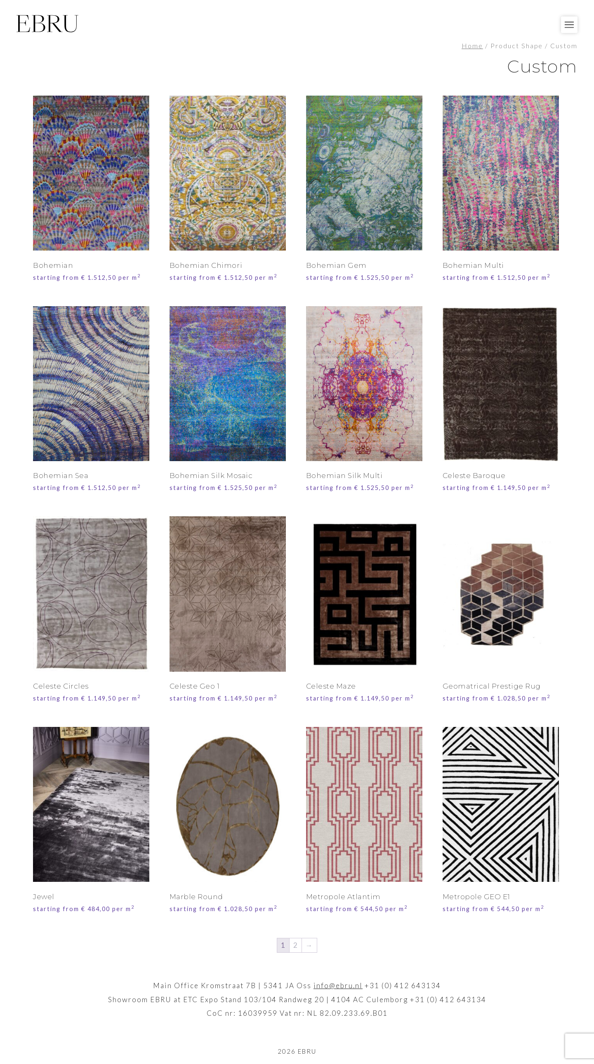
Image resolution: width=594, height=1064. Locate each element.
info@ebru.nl (338, 985)
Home (472, 45)
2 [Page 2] (295, 945)
